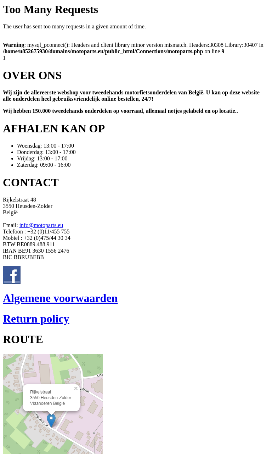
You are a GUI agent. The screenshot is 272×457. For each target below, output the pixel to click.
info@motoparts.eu (41, 225)
